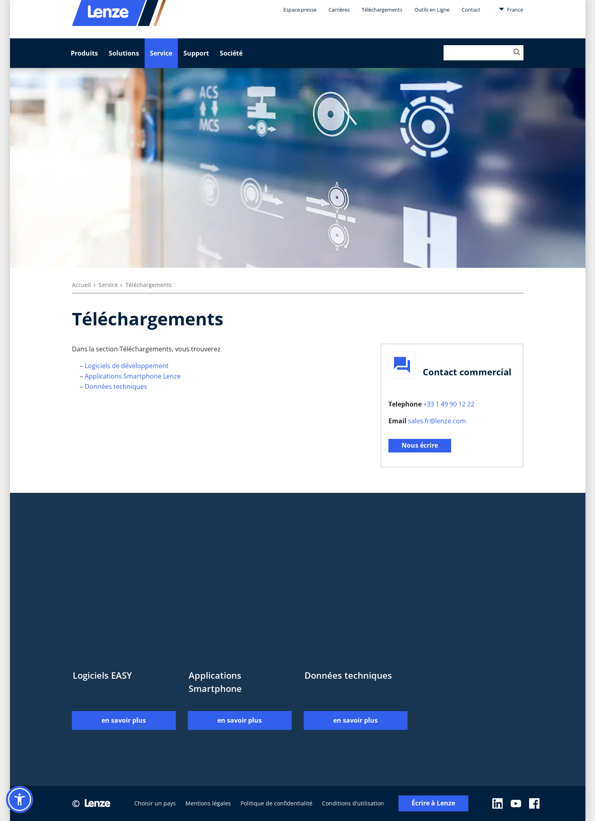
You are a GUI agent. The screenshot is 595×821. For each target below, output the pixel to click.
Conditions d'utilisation (353, 803)
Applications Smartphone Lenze (133, 376)
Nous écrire (420, 445)
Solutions (124, 53)
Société (231, 53)
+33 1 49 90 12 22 (448, 404)
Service (161, 53)
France (511, 9)
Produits (84, 53)
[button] (19, 799)
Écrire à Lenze (433, 803)
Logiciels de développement (127, 365)
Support (196, 53)
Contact (471, 9)
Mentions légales (208, 803)
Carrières (339, 9)
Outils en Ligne (432, 9)
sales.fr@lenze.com (437, 420)
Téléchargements (382, 9)
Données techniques (116, 386)
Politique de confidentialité (276, 803)
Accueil (81, 285)
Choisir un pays (155, 803)
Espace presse (299, 9)
